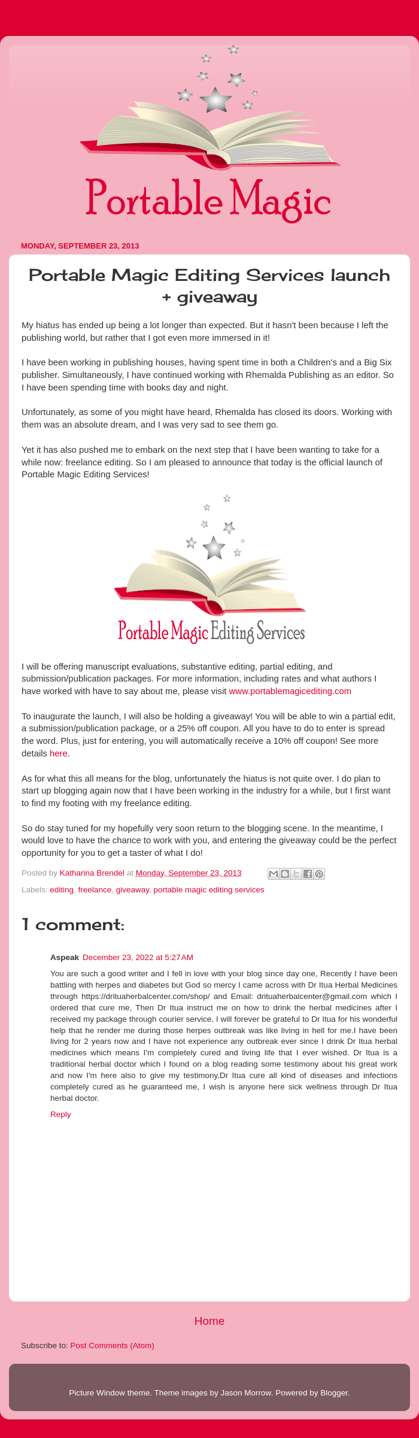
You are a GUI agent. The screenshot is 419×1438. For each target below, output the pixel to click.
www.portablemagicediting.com (290, 691)
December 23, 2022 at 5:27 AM (138, 957)
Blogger (334, 1392)
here (59, 753)
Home (209, 1321)
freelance (95, 889)
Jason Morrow (246, 1392)
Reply (60, 1114)
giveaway (132, 889)
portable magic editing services (208, 889)
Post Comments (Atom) (112, 1345)
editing (62, 889)
